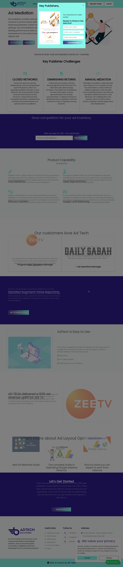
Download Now (73, 43)
